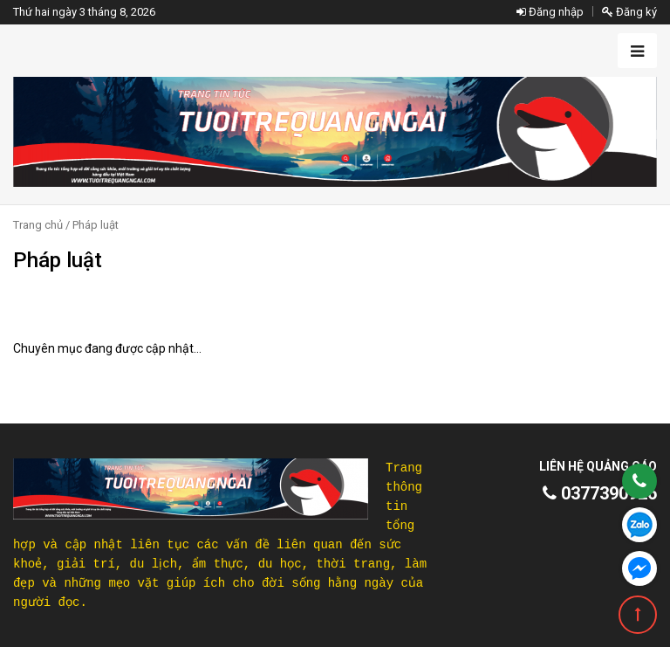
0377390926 (600, 493)
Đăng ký (629, 11)
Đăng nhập (550, 11)
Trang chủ (38, 224)
